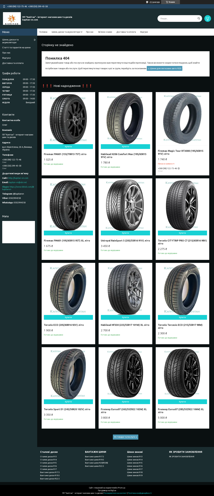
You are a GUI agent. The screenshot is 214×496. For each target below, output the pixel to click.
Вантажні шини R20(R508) (96, 463)
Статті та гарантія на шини (16, 47)
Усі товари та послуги (124, 437)
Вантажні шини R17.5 (94, 456)
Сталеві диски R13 (48, 456)
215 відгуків (155, 2)
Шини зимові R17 (134, 469)
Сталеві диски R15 (48, 463)
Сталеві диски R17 (48, 469)
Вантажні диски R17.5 (50, 472)
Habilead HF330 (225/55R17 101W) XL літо (125, 325)
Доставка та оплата (126, 32)
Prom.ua (121, 488)
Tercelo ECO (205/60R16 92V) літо (64, 325)
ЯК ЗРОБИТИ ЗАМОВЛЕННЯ (181, 456)
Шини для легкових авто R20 (165, 68)
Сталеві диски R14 (48, 460)
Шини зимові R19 (134, 475)
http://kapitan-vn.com (18, 178)
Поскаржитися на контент (115, 493)
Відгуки (144, 32)
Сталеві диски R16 (48, 466)
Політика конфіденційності (140, 493)
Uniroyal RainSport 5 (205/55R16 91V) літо (125, 240)
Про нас (90, 32)
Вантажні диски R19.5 (50, 475)
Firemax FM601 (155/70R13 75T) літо (65, 154)
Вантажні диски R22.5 (50, 479)
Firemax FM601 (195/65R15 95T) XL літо (67, 240)
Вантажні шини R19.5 (94, 460)
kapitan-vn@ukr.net (18, 182)
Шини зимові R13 (134, 456)
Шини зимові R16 (134, 466)
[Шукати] (198, 18)
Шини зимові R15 (134, 463)
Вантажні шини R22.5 (94, 466)
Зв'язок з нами (105, 32)
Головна (43, 32)
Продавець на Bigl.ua (107, 490)
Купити (68, 146)
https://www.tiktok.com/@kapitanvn (18, 188)
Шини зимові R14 (134, 460)
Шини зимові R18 (134, 472)
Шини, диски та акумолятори (66, 32)
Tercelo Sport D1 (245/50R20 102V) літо (67, 409)
